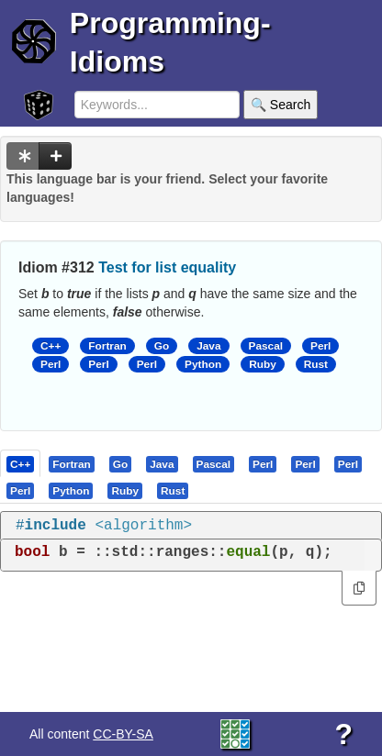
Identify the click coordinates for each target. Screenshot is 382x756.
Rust (316, 364)
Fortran (107, 345)
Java (208, 345)
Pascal (266, 345)
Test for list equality (167, 267)
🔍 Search (280, 104)
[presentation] (20, 463)
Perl (320, 345)
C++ (50, 345)
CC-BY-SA (123, 734)
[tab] (21, 463)
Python (203, 364)
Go (161, 345)
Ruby (262, 364)
